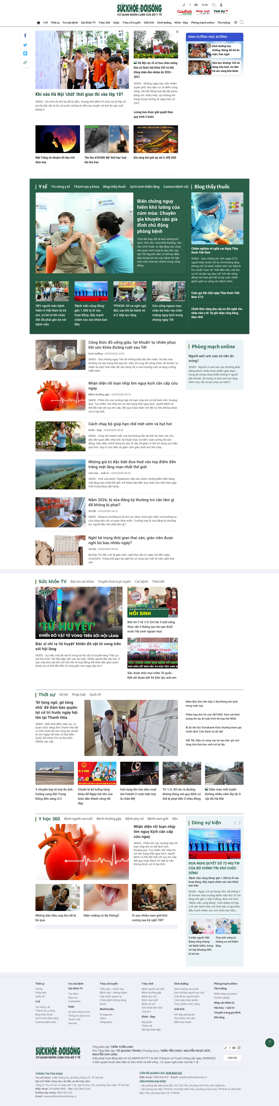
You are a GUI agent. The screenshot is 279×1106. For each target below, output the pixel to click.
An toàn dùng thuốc (79, 1011)
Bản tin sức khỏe (82, 582)
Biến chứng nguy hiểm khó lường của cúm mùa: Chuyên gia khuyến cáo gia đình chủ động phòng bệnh (158, 216)
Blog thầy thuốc (114, 187)
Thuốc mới (74, 1019)
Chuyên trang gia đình (227, 1012)
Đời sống (219, 1017)
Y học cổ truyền (132, 22)
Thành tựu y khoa (86, 187)
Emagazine (106, 1014)
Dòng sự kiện (206, 822)
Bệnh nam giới (158, 819)
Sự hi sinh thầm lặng (145, 187)
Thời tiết (158, 582)
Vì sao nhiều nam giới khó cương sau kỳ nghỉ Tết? (149, 918)
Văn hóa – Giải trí (224, 1007)
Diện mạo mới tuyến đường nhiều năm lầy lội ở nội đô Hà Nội (223, 794)
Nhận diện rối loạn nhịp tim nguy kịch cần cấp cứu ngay (133, 386)
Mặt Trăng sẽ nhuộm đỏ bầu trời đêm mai (55, 160)
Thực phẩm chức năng (187, 1003)
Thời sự (55, 22)
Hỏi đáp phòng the (184, 1014)
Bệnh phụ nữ (134, 819)
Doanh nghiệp (222, 997)
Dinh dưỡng (164, 22)
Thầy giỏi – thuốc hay (112, 988)
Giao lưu (73, 997)
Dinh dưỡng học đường (207, 37)
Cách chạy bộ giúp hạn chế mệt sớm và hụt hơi (130, 424)
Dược (116, 22)
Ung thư (146, 1011)
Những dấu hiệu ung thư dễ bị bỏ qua (55, 918)
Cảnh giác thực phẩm (186, 1000)
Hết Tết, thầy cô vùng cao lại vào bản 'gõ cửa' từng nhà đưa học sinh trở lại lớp (213, 742)
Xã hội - (92, 511)
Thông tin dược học (79, 1015)
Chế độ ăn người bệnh (186, 996)
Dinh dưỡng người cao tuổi (189, 992)
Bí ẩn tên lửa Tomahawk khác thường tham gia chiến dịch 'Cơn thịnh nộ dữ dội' (213, 729)
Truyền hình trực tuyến (114, 582)
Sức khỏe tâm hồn (152, 1007)
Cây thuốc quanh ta (111, 996)
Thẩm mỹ (147, 1025)
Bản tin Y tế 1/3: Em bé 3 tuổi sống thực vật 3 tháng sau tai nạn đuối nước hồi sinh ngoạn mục (151, 626)
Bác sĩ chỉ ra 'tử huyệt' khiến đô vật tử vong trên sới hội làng (78, 646)
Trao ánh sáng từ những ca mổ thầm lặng (227, 941)
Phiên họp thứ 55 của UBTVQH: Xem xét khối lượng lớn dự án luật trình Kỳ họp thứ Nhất (213, 716)
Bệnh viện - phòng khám (113, 992)
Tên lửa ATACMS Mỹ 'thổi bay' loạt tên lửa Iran (106, 160)
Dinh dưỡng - (96, 353)
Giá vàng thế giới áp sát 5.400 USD (155, 157)
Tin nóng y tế (60, 187)
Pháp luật (79, 695)
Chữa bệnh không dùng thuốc (113, 1002)
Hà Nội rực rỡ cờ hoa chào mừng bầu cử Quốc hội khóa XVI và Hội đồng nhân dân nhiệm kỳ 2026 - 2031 (155, 70)
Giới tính (149, 22)
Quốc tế (95, 695)
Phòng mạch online (202, 22)
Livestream (74, 1001)
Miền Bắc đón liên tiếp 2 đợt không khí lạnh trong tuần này (212, 703)
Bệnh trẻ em (148, 1003)
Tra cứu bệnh (70, 22)
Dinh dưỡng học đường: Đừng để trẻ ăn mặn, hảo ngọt (226, 50)
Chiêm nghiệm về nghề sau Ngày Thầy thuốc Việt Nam (214, 250)
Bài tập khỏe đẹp (151, 1029)
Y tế (45, 22)
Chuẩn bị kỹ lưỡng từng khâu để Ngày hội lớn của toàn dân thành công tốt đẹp (95, 796)
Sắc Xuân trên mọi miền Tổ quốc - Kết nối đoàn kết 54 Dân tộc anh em (151, 675)
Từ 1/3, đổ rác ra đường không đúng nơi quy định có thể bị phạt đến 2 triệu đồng (182, 794)
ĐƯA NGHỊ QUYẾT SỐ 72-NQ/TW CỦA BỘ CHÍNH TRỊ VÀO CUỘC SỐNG (214, 868)
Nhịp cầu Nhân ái (224, 1002)
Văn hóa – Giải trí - (99, 473)
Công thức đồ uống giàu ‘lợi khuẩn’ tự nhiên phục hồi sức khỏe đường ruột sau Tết (132, 345)
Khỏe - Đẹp (181, 22)
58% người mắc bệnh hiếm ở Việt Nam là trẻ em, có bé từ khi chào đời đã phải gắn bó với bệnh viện (51, 315)
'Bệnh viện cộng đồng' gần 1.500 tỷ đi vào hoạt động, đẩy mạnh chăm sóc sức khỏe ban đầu (91, 315)
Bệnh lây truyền (183, 1022)
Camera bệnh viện (177, 187)
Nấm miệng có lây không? (101, 915)
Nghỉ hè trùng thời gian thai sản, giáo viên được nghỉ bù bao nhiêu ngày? (130, 540)
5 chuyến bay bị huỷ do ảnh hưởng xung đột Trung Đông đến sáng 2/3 (54, 794)
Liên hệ (232, 1058)
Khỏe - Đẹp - (95, 430)
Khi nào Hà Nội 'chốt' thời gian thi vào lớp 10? (79, 94)
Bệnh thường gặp (109, 819)
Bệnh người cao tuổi (78, 819)
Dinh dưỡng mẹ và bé (186, 988)
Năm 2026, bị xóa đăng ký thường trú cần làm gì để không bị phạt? (131, 502)
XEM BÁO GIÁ (174, 1073)
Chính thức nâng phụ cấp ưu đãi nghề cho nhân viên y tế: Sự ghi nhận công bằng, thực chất (216, 313)
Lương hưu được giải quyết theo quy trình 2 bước (153, 114)
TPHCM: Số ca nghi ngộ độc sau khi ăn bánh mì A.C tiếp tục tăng (129, 310)
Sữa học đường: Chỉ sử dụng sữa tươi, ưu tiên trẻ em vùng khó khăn (226, 67)
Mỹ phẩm (147, 1022)
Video (103, 1018)
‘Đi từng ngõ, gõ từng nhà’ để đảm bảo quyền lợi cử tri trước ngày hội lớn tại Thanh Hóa (56, 710)
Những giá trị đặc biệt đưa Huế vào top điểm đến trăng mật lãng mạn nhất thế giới (132, 464)
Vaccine (72, 1023)
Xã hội (63, 695)
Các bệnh (141, 582)
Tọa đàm (73, 993)
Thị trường (223, 22)
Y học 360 (104, 22)
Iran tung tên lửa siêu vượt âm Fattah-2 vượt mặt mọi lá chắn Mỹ (138, 794)
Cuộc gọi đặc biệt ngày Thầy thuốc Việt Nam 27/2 (215, 295)
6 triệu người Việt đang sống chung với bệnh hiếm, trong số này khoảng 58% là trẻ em (201, 945)
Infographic (106, 1022)
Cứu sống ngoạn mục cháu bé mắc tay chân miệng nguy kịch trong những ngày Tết (167, 313)
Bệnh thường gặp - (99, 394)
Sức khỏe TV (88, 22)
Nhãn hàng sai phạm (225, 993)
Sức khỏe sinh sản (184, 1018)
